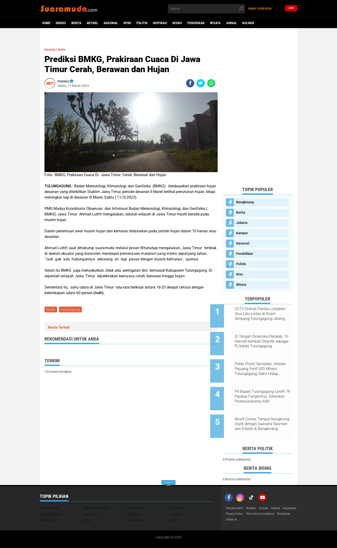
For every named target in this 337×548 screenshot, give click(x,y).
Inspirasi (160, 23)
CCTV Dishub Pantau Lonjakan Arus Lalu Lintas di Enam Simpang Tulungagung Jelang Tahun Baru (263, 314)
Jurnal (231, 23)
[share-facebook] (190, 83)
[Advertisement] (257, 112)
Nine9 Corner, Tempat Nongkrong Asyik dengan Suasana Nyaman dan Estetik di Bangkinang (263, 408)
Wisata (215, 23)
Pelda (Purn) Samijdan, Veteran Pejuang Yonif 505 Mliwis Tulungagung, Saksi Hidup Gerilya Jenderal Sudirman (261, 361)
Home (46, 23)
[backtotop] (168, 466)
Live (291, 8)
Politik (141, 23)
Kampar (242, 233)
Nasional (111, 23)
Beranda (51, 49)
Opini (127, 23)
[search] (206, 8)
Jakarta (242, 223)
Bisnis (177, 23)
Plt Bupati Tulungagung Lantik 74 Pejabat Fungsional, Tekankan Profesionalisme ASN (264, 385)
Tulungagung (71, 310)
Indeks (61, 23)
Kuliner (248, 23)
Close (168, 482)
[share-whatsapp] (211, 83)
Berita (76, 23)
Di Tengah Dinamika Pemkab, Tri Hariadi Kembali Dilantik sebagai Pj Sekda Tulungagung (263, 337)
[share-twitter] (201, 83)
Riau (239, 274)
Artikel (92, 23)
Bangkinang (245, 202)
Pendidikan (196, 23)
